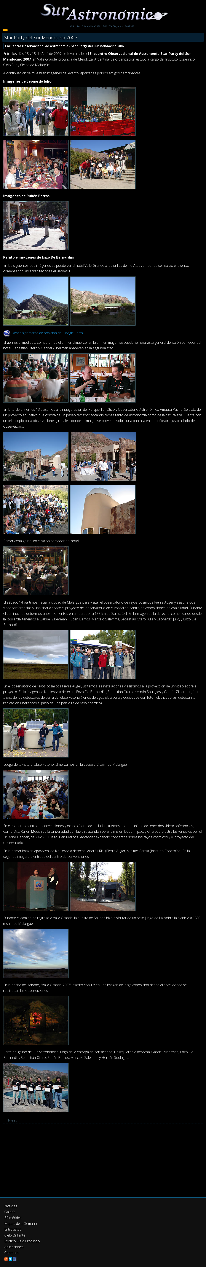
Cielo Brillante (14, 1235)
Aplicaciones (14, 1247)
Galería (9, 1211)
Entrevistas (12, 1229)
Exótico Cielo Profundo (22, 1241)
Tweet (12, 1120)
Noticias (10, 1206)
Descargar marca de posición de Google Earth (47, 333)
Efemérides (13, 1217)
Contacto (11, 1252)
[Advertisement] (103, 1160)
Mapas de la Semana (20, 1223)
